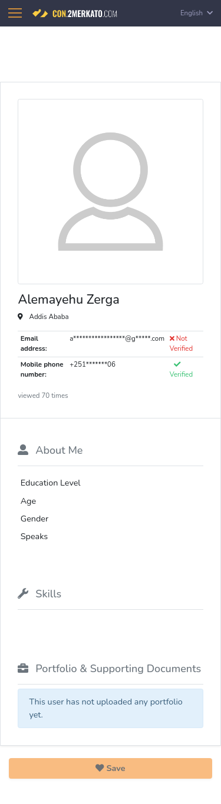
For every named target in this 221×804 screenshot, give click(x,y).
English (196, 13)
